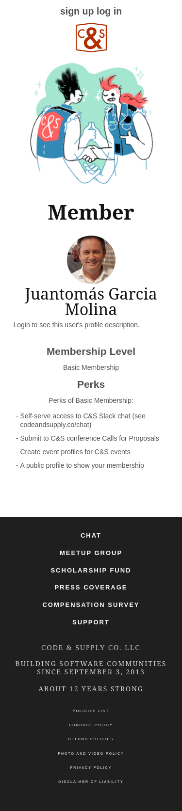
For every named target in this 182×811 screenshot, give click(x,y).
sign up (77, 11)
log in (109, 11)
